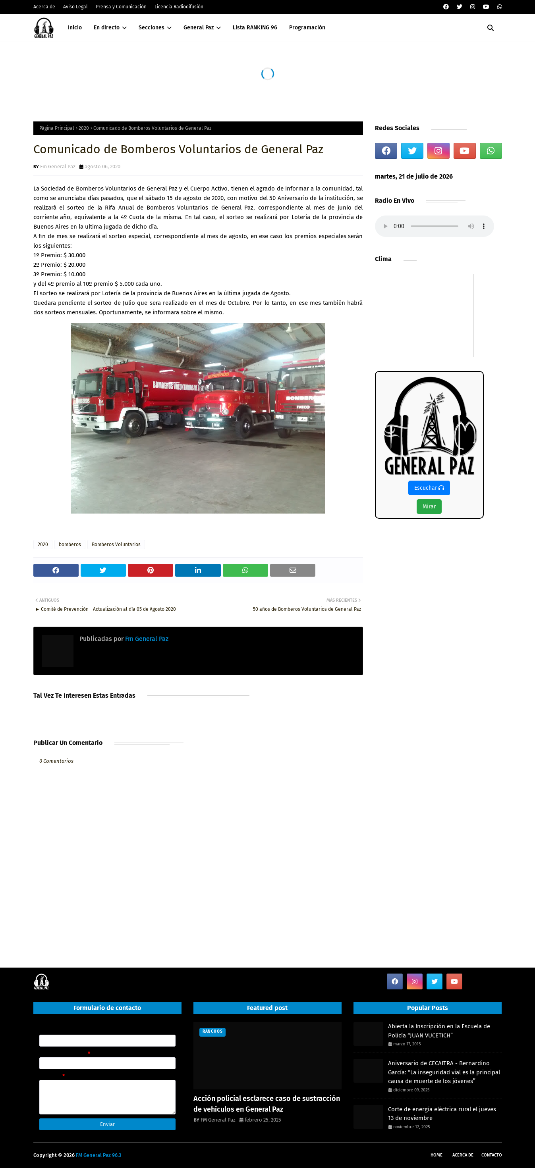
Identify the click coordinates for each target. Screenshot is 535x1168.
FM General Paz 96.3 (99, 1155)
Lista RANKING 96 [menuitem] (255, 27)
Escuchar (429, 488)
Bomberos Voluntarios (116, 544)
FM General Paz (218, 1120)
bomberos (70, 544)
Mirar (429, 506)
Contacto (491, 1155)
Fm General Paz (57, 166)
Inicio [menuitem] (75, 27)
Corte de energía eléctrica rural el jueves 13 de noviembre (442, 1114)
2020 (84, 128)
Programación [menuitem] (307, 27)
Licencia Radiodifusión (179, 7)
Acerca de (44, 7)
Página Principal (56, 128)
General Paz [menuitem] (198, 27)
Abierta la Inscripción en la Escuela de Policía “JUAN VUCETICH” (439, 1031)
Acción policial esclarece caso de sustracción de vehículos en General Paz (266, 1104)
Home (436, 1155)
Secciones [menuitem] (151, 27)
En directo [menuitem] (107, 27)
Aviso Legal (75, 7)
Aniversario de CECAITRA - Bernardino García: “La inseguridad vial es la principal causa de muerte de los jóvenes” (444, 1072)
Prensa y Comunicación (121, 7)
